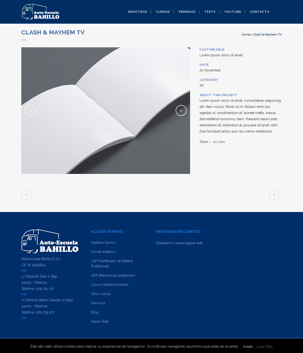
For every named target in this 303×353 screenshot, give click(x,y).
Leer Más (265, 346)
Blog (94, 312)
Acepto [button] (248, 346)
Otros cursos (101, 294)
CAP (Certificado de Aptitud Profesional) (112, 263)
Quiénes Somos (103, 242)
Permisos (98, 303)
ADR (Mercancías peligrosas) (113, 275)
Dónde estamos (103, 252)
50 (219, 142)
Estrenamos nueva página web (179, 243)
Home (246, 34)
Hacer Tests (100, 321)
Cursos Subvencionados (110, 285)
